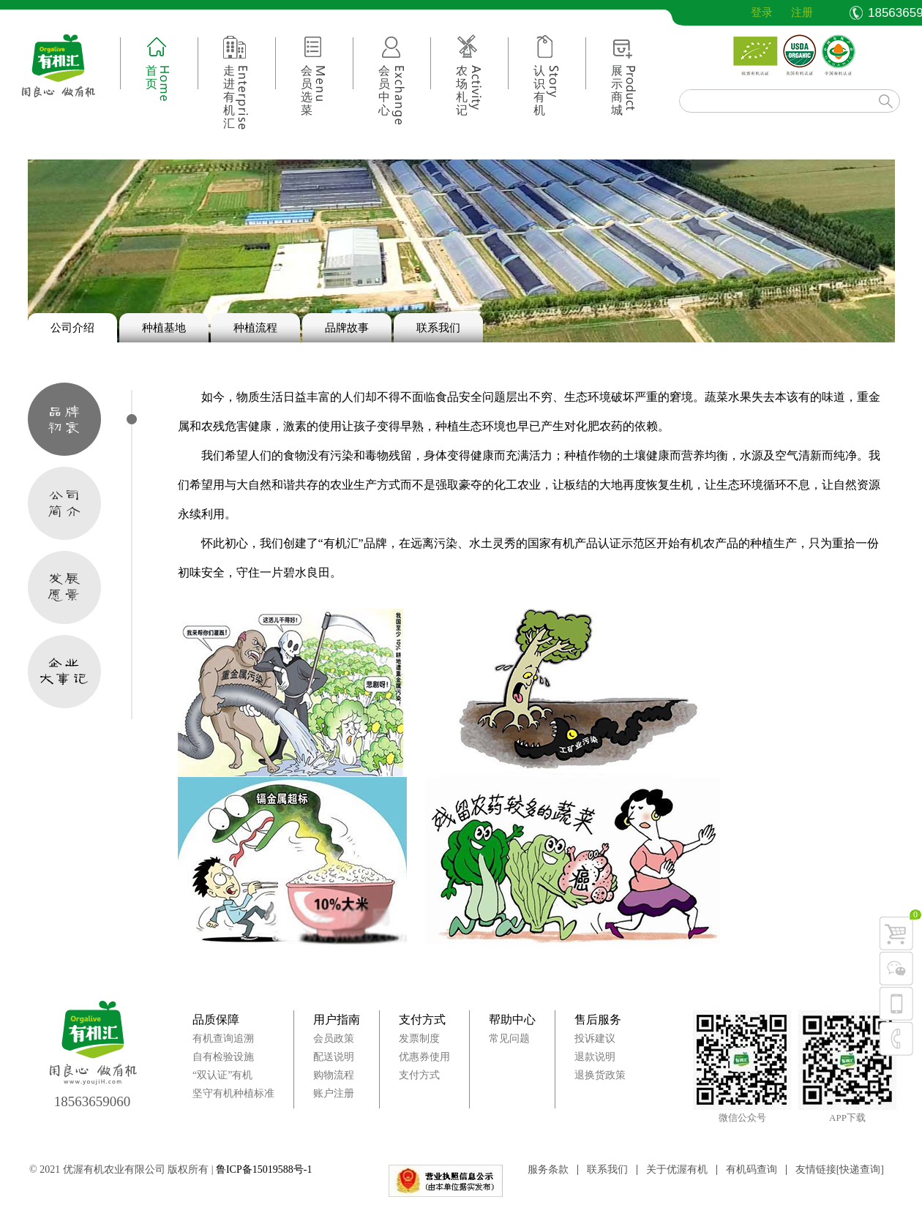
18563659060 (92, 1101)
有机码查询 (751, 1170)
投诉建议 (594, 1038)
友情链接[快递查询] (839, 1170)
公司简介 (64, 503)
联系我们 (438, 328)
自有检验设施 (223, 1056)
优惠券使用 (424, 1056)
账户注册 (333, 1093)
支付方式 (422, 1019)
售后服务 (597, 1019)
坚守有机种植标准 (233, 1093)
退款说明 (594, 1056)
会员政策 (333, 1038)
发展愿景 (64, 587)
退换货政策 (600, 1075)
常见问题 (509, 1038)
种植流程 (255, 328)
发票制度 (419, 1038)
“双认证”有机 (222, 1075)
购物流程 (333, 1075)
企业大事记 (64, 671)
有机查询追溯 (223, 1038)
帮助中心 (512, 1019)
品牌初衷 (64, 419)
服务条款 (548, 1170)
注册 (802, 12)
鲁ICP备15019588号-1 (264, 1169)
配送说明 (333, 1056)
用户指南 (336, 1019)
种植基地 (164, 328)
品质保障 (215, 1019)
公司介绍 (72, 328)
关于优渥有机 (677, 1170)
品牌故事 (347, 328)
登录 (751, 12)
